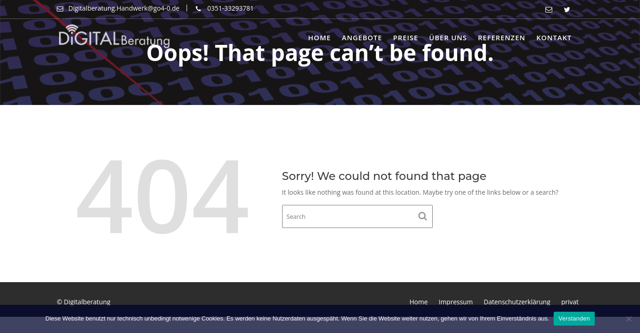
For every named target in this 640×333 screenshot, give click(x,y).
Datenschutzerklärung (517, 301)
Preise (405, 37)
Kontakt (554, 37)
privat (570, 301)
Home (319, 37)
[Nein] (628, 318)
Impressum (456, 301)
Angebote (362, 37)
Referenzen (501, 37)
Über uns (448, 37)
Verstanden (574, 318)
